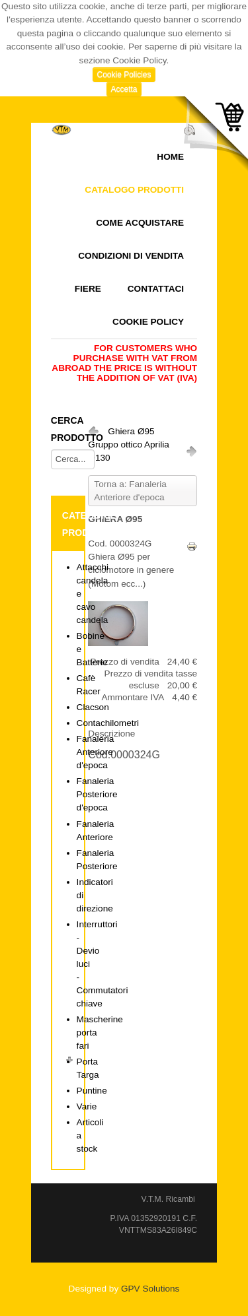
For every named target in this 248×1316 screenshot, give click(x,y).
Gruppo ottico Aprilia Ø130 (128, 451)
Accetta (123, 89)
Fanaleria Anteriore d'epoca (95, 752)
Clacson (93, 707)
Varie (87, 1106)
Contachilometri (108, 723)
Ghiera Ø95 (131, 431)
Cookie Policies (124, 74)
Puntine (92, 1091)
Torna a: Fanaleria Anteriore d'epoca (130, 490)
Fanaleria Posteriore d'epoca (97, 794)
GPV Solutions (150, 1289)
